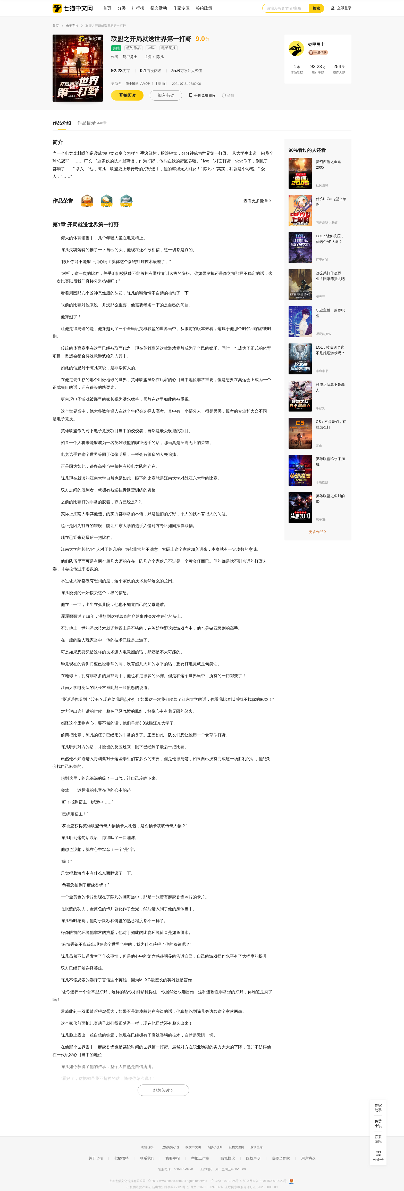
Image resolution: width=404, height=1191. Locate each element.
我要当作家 (281, 1158)
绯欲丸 (320, 408)
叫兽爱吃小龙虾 (327, 222)
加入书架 (166, 95)
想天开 (320, 297)
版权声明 (253, 1158)
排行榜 (138, 8)
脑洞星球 (256, 1147)
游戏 (151, 48)
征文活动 (158, 8)
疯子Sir (321, 519)
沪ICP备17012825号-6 (226, 1181)
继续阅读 (163, 1090)
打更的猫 (322, 259)
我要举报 (172, 1158)
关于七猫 (95, 1158)
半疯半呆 (322, 371)
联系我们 (147, 1158)
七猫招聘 (121, 1158)
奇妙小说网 (215, 1147)
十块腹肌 (322, 482)
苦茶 (319, 445)
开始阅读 (127, 95)
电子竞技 (72, 26)
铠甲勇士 (130, 57)
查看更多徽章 (257, 201)
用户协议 (308, 1158)
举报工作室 (200, 1158)
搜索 (316, 8)
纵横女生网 (236, 1147)
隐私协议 (228, 1158)
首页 (107, 8)
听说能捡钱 (323, 334)
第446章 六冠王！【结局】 (147, 83)
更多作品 (318, 532)
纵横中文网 (193, 1147)
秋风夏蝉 (322, 185)
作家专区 (181, 8)
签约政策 (204, 8)
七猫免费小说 (170, 1147)
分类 (121, 8)
